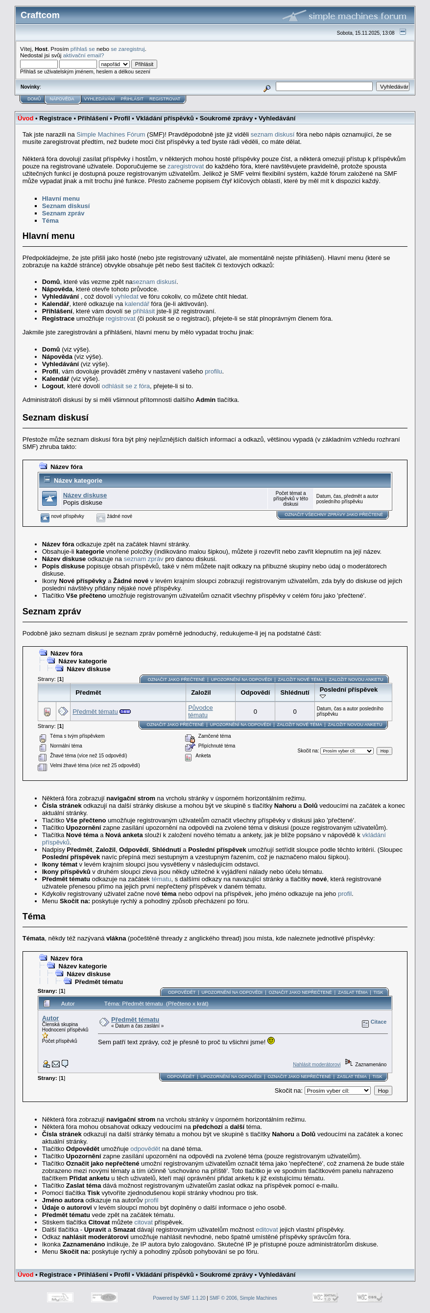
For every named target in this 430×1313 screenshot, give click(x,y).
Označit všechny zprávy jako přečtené (334, 514)
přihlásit (144, 311)
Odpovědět (181, 992)
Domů (34, 98)
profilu (213, 371)
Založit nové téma (300, 679)
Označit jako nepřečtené (300, 992)
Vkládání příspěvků (165, 118)
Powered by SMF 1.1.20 (179, 1298)
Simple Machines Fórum (110, 134)
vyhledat (126, 296)
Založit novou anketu (356, 679)
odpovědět (145, 1148)
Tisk (378, 992)
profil (345, 893)
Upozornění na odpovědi (241, 679)
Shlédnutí (294, 692)
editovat (267, 1229)
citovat (143, 1222)
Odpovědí (255, 692)
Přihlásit (132, 98)
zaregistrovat (185, 166)
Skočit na (307, 750)
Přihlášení (93, 118)
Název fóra (66, 466)
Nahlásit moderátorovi (316, 1064)
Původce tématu (200, 711)
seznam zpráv (144, 559)
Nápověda (62, 98)
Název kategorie (78, 480)
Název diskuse (85, 495)
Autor (50, 1018)
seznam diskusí (273, 134)
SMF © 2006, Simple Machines (243, 1298)
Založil (201, 692)
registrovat (121, 318)
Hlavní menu (61, 198)
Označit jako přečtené (176, 679)
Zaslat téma (352, 992)
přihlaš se (83, 49)
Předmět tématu (95, 711)
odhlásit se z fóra (126, 386)
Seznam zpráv (63, 213)
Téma (50, 220)
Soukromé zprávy (226, 118)
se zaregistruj (128, 49)
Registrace (55, 118)
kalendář (137, 303)
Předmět (88, 692)
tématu (161, 879)
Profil (122, 118)
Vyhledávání (99, 98)
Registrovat (164, 98)
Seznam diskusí (66, 206)
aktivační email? (83, 55)
